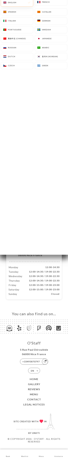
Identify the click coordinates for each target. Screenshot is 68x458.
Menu (34, 397)
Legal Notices (34, 407)
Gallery (34, 387)
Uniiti (36, 436)
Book (8, 453)
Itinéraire (58, 453)
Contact (34, 402)
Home (34, 382)
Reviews (34, 392)
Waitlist (24, 453)
